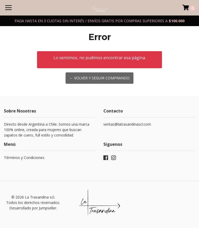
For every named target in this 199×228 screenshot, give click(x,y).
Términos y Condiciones (24, 157)
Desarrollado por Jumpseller (32, 208)
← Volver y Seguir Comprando (99, 77)
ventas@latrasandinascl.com (127, 124)
